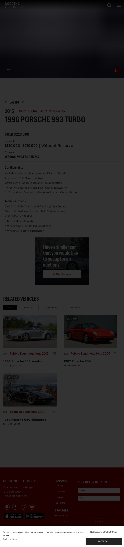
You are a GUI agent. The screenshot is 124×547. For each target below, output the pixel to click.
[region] (62, 536)
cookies (13, 532)
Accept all (104, 541)
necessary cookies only (103, 532)
